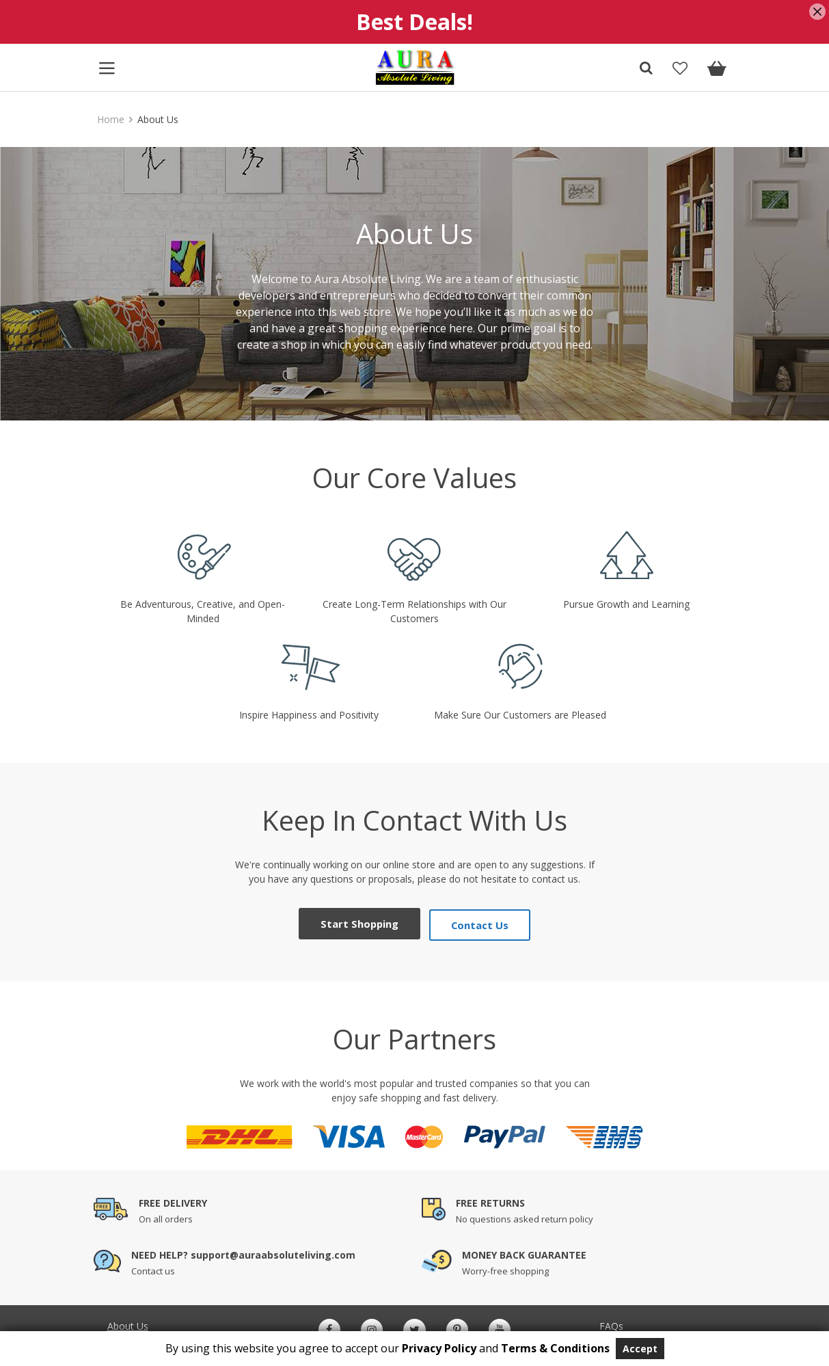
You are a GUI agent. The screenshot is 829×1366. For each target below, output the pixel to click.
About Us (127, 1323)
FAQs (611, 1323)
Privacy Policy (439, 1348)
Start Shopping (361, 921)
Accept (640, 1348)
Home (110, 119)
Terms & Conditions (555, 1348)
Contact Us (478, 921)
